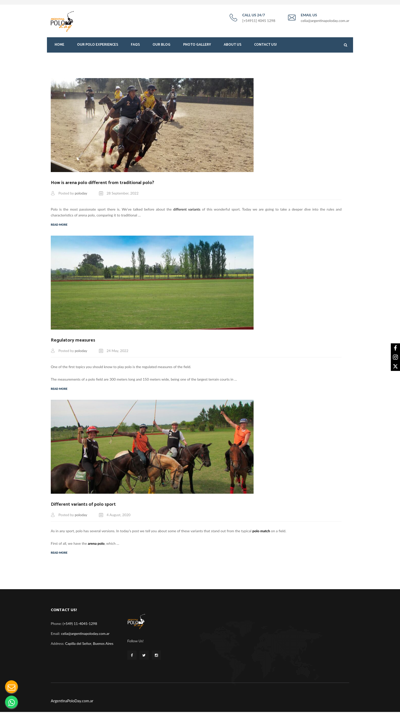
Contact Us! (265, 45)
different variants (187, 210)
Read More (59, 225)
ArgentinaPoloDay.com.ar (72, 702)
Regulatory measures (73, 341)
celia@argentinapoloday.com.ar (85, 635)
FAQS (135, 45)
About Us (232, 45)
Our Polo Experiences (97, 45)
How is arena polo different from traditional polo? (102, 183)
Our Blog (161, 45)
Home (59, 45)
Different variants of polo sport (83, 506)
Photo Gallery (197, 45)
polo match (261, 533)
